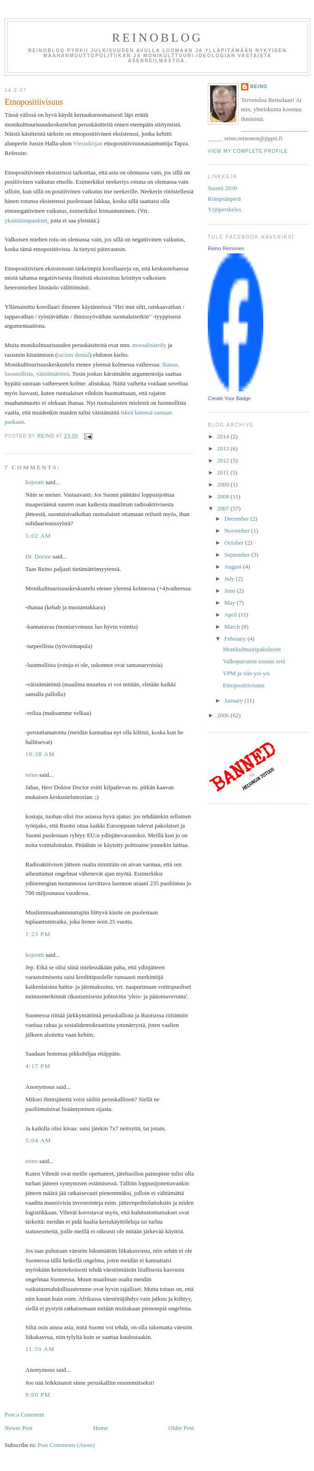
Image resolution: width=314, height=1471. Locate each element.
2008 (223, 496)
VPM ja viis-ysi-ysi (246, 673)
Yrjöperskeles (224, 209)
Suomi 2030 (222, 188)
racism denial (73, 354)
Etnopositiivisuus (243, 685)
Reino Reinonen (226, 248)
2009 (223, 484)
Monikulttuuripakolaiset (252, 649)
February (236, 638)
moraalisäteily (150, 345)
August (233, 566)
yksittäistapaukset (26, 220)
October (234, 542)
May (230, 602)
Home (100, 1427)
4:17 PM (37, 1066)
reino (31, 774)
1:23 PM (37, 934)
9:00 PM (37, 1394)
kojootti (34, 482)
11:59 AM (39, 1348)
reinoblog (157, 37)
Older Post (181, 1427)
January (234, 700)
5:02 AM (38, 535)
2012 (223, 460)
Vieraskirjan (87, 143)
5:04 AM (38, 1140)
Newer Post (18, 1427)
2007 (223, 508)
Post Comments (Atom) (66, 1444)
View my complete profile (248, 151)
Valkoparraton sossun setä (254, 661)
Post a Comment (24, 1414)
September (238, 554)
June (230, 590)
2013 (223, 448)
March (233, 626)
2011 (223, 472)
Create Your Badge (229, 398)
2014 (223, 436)
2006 (223, 715)
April (231, 614)
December (237, 518)
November (237, 530)
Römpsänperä (224, 198)
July (230, 578)
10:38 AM (40, 754)
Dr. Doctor (38, 556)
